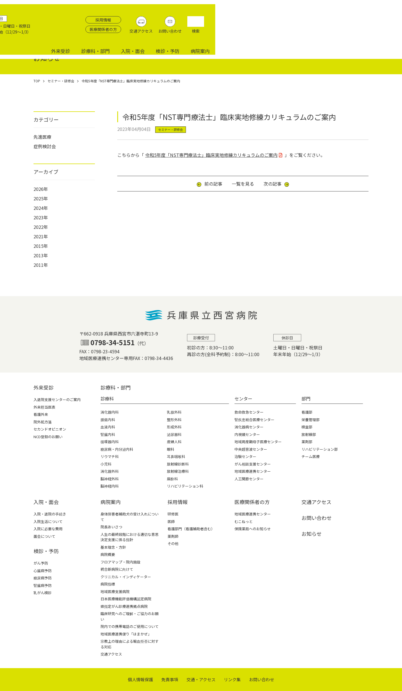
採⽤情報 (178, 501)
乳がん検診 (43, 592)
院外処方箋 (43, 421)
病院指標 (107, 584)
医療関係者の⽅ (252, 501)
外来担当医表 (44, 407)
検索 (388, 20)
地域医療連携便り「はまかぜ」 (125, 634)
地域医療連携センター (252, 514)
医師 (171, 521)
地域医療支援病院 (115, 591)
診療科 (107, 398)
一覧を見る (243, 183)
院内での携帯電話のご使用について (129, 626)
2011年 (41, 264)
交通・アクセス (201, 679)
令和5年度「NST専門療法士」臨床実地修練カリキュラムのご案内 (211, 155)
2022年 (41, 227)
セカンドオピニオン (50, 429)
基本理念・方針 (113, 547)
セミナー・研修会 (170, 129)
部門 (306, 398)
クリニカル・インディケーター (125, 576)
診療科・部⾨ (115, 387)
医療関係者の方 (295, 18)
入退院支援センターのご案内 (57, 399)
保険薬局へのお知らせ (252, 528)
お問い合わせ (362, 20)
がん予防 (41, 563)
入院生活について (48, 521)
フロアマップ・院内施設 (120, 562)
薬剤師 (173, 536)
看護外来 (41, 414)
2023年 (41, 217)
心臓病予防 (43, 570)
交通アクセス (333, 20)
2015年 (41, 246)
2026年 (41, 189)
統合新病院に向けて (116, 569)
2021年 (41, 236)
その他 (173, 543)
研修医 (173, 514)
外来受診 (247, 34)
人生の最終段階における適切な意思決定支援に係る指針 (129, 537)
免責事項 (169, 679)
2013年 (41, 255)
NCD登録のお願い (48, 436)
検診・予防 (354, 34)
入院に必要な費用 (48, 528)
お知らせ (312, 533)
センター (243, 398)
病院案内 (386, 34)
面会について (44, 536)
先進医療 (42, 136)
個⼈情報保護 (140, 679)
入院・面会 (319, 34)
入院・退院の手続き (50, 514)
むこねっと (243, 521)
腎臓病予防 (43, 585)
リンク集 (232, 679)
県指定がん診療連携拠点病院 (124, 606)
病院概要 (107, 554)
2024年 (41, 208)
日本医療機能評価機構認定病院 (125, 598)
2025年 (41, 198)
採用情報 (295, 8)
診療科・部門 (282, 34)
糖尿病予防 (43, 577)
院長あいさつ (111, 526)
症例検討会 (45, 146)
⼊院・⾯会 (46, 501)
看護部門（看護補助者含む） (191, 528)
